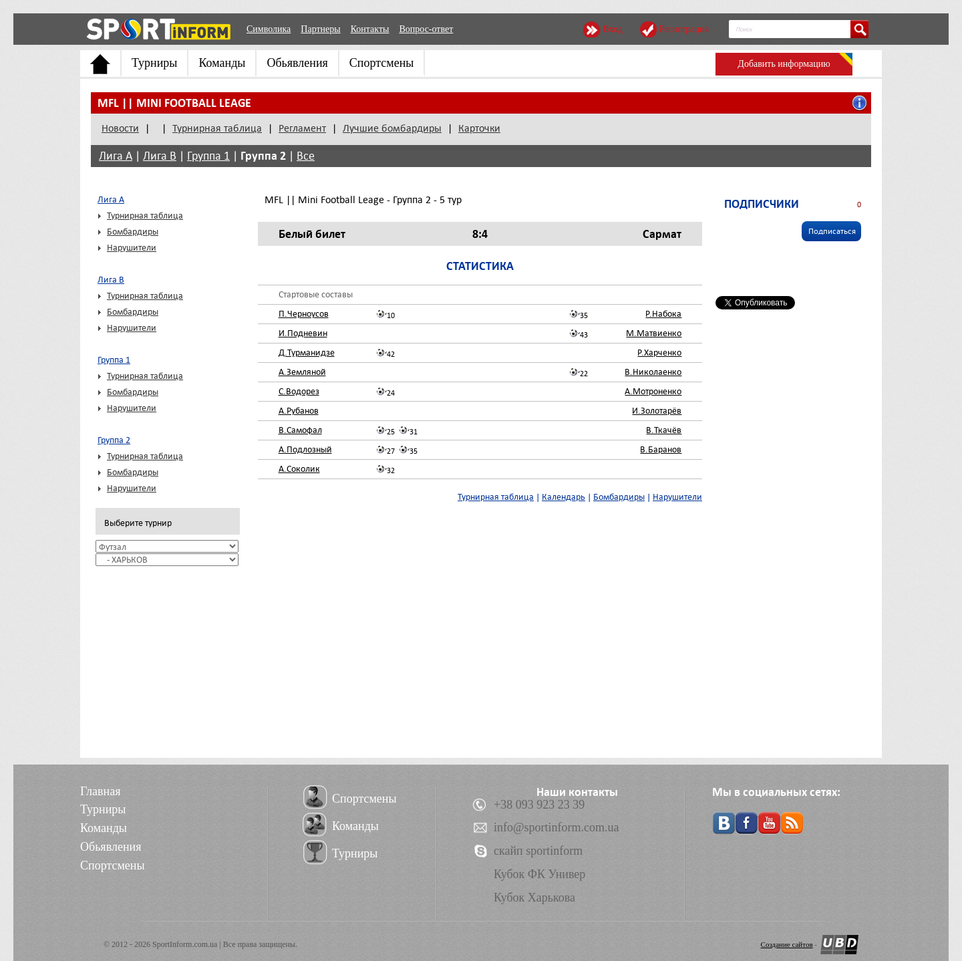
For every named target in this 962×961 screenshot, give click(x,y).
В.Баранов (660, 449)
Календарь (563, 497)
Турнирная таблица (217, 128)
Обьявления (297, 63)
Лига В (159, 156)
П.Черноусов (304, 314)
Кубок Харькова (534, 897)
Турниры (154, 63)
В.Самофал (300, 430)
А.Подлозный (305, 449)
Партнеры (320, 29)
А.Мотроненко (653, 391)
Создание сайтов (787, 944)
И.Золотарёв (656, 411)
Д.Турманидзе (307, 353)
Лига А (115, 156)
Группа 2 (263, 155)
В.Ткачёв (663, 430)
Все (306, 156)
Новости (120, 128)
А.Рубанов (299, 411)
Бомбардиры (132, 232)
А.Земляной (302, 372)
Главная (100, 791)
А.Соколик (299, 469)
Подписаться (832, 231)
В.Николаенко (653, 372)
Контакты (370, 29)
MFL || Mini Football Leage (174, 103)
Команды (221, 63)
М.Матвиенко (653, 333)
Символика (269, 29)
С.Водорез (299, 391)
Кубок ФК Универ (539, 874)
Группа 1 (208, 156)
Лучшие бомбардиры (392, 128)
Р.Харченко (659, 353)
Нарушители (131, 248)
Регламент (302, 128)
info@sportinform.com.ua (556, 827)
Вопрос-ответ (426, 29)
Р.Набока (663, 314)
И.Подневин (303, 333)
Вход (612, 29)
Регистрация (684, 29)
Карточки (479, 128)
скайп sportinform (538, 850)
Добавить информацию (784, 64)
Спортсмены (381, 63)
